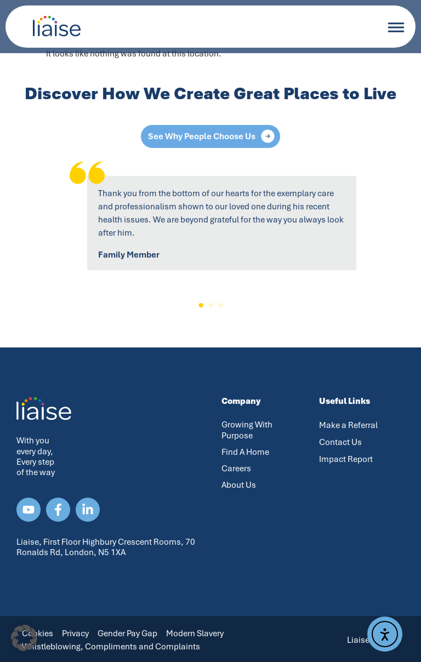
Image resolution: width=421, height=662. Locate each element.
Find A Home (245, 452)
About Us (238, 485)
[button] (200, 305)
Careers (236, 468)
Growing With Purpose (246, 430)
